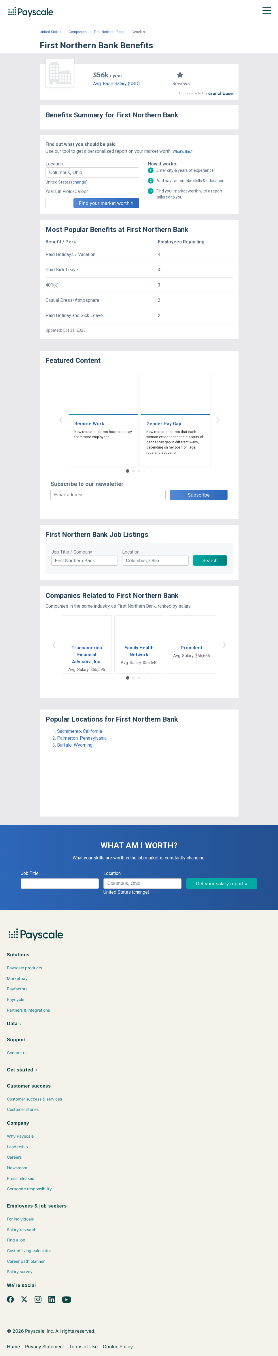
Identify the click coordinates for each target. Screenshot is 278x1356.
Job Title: (30, 873)
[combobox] (92, 172)
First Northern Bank (109, 32)
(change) (79, 182)
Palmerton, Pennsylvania (82, 738)
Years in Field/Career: (67, 191)
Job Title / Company (71, 552)
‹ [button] (60, 419)
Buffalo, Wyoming (74, 745)
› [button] (218, 419)
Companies (78, 32)
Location (130, 552)
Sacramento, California (79, 731)
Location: (55, 164)
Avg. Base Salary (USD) (116, 83)
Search (210, 560)
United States (50, 32)
